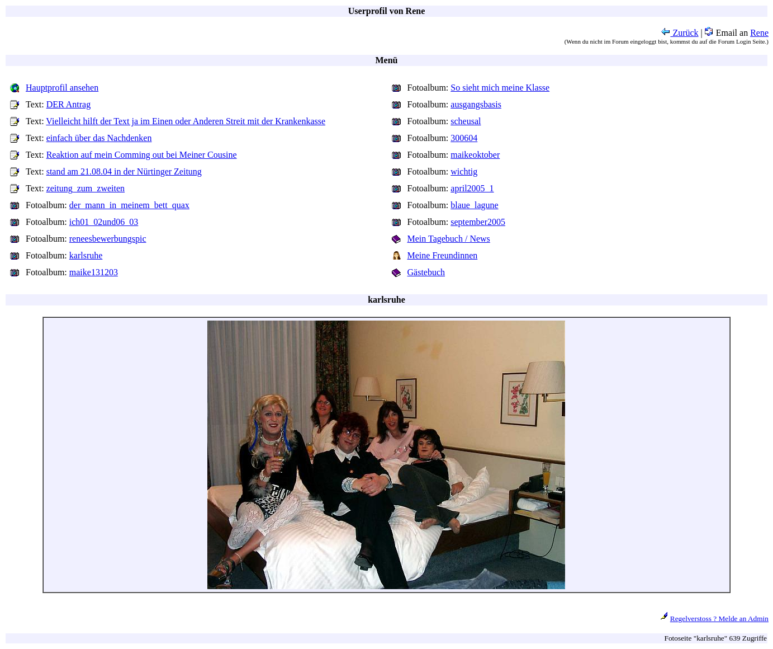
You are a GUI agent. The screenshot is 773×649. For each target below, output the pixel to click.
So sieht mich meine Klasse (499, 87)
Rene (759, 32)
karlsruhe (86, 255)
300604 (463, 138)
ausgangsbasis (475, 104)
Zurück (679, 32)
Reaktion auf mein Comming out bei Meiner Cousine (141, 154)
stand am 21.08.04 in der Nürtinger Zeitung (124, 171)
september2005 (477, 222)
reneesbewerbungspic (107, 238)
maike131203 (93, 272)
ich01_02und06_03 (104, 222)
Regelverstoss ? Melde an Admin (719, 618)
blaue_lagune (474, 205)
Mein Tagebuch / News (448, 238)
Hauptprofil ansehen (62, 87)
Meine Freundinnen (442, 255)
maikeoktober (475, 154)
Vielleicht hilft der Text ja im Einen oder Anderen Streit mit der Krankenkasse (185, 121)
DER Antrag (68, 104)
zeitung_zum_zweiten (85, 188)
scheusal (465, 121)
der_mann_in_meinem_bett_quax (129, 205)
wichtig (463, 171)
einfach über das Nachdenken (99, 138)
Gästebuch (426, 272)
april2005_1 (472, 188)
